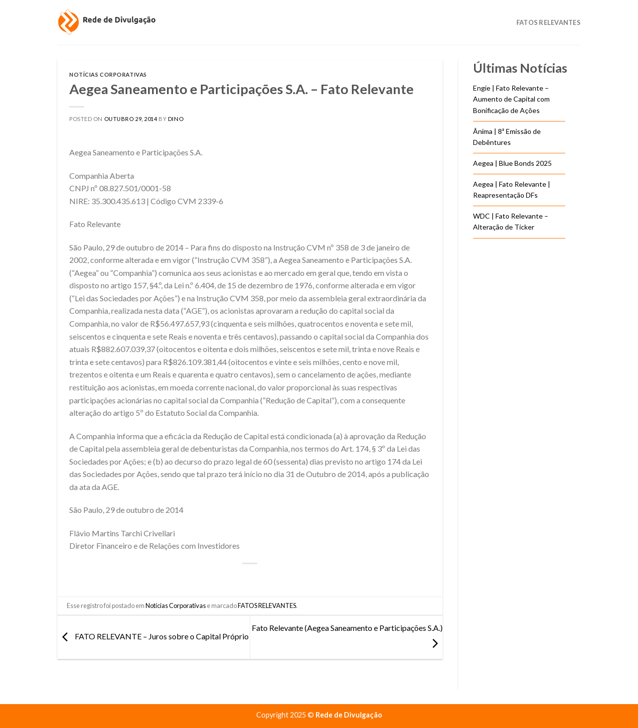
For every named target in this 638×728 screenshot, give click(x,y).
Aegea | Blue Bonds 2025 (512, 163)
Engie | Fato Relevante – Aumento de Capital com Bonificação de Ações (511, 99)
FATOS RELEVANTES (267, 605)
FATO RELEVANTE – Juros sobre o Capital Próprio (153, 636)
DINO (175, 119)
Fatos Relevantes (548, 22)
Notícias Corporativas (108, 74)
